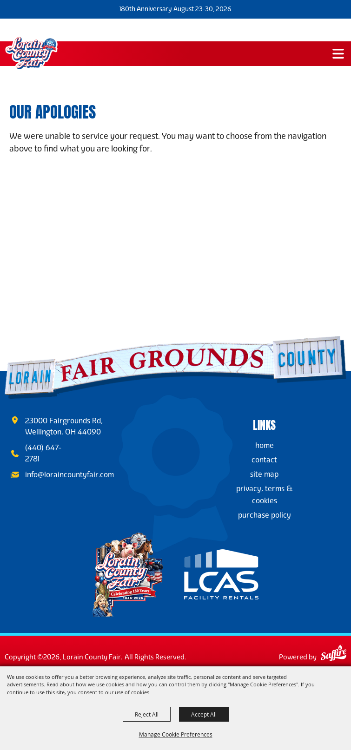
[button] (338, 54)
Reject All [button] (147, 714)
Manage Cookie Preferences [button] (175, 734)
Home (264, 445)
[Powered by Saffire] (333, 654)
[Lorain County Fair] (31, 53)
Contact (264, 459)
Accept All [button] (204, 714)
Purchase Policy (264, 515)
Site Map (264, 474)
